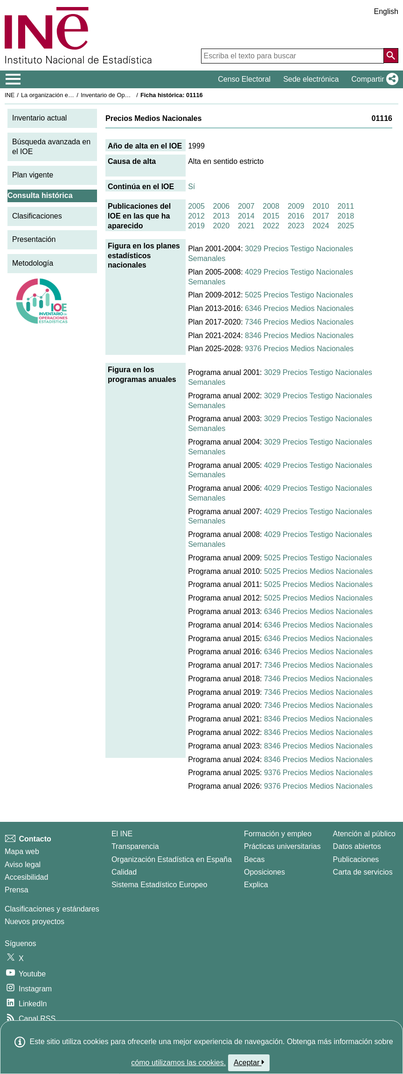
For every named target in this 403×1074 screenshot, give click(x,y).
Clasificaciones (37, 216)
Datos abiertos (357, 846)
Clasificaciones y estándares (52, 909)
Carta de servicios (363, 872)
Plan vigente (32, 175)
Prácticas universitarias (282, 846)
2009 (296, 206)
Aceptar (249, 1062)
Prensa (16, 890)
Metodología (32, 263)
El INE (121, 834)
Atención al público (364, 834)
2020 (221, 226)
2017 (321, 216)
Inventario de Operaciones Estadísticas (133, 95)
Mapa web (22, 851)
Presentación (34, 239)
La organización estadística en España (72, 95)
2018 (345, 216)
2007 (246, 206)
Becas (254, 859)
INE (9, 95)
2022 (271, 226)
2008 (271, 206)
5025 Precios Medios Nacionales (318, 571)
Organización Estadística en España (171, 859)
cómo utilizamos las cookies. (178, 1063)
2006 (221, 206)
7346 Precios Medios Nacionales (299, 322)
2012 (196, 216)
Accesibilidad (26, 877)
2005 (196, 206)
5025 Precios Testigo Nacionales (299, 295)
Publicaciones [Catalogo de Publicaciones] (356, 859)
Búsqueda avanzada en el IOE (51, 146)
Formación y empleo (278, 834)
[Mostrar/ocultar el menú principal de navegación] (13, 79)
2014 (246, 216)
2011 (345, 206)
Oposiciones (264, 872)
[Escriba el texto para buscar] (292, 56)
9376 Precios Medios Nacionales (299, 349)
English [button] (386, 11)
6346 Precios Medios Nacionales (299, 308)
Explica (256, 885)
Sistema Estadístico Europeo (159, 885)
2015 (271, 216)
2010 (321, 206)
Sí (191, 187)
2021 (246, 226)
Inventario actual (39, 118)
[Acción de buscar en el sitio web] (390, 55)
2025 (345, 226)
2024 (321, 226)
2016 (296, 216)
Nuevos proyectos (34, 922)
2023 (296, 226)
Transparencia (135, 846)
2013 (221, 216)
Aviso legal (23, 865)
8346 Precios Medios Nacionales (299, 335)
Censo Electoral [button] (244, 79)
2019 (196, 226)
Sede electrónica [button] (311, 79)
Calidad (124, 872)
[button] (372, 79)
